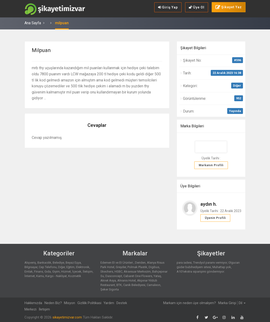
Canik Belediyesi (134, 285)
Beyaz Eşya (73, 262)
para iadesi (184, 262)
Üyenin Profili (215, 218)
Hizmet (66, 271)
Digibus (154, 267)
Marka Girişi (227, 303)
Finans (38, 271)
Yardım (110, 303)
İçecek (76, 271)
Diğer (237, 85)
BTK (119, 285)
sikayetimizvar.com (67, 317)
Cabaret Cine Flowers (137, 276)
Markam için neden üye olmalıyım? (189, 303)
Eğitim (70, 267)
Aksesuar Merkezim (137, 271)
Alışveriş (30, 262)
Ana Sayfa (32, 23)
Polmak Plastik (137, 267)
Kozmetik (74, 276)
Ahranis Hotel (126, 280)
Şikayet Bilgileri (193, 48)
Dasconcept (113, 276)
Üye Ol (196, 7)
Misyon (70, 303)
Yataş (157, 276)
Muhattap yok (221, 267)
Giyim (56, 271)
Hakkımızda (33, 303)
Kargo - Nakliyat (56, 276)
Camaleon (153, 285)
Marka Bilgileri (192, 126)
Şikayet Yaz (228, 7)
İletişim (88, 271)
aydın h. (208, 204)
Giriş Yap (168, 7)
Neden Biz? (53, 303)
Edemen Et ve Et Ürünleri (117, 262)
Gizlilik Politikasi (90, 303)
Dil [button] (242, 303)
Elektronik (82, 267)
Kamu (40, 276)
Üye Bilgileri (190, 186)
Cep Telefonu (48, 267)
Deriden (140, 262)
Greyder (121, 267)
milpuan (62, 23)
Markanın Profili (211, 165)
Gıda (47, 271)
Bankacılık (44, 262)
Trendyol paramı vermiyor (210, 262)
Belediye (58, 262)
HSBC (118, 271)
